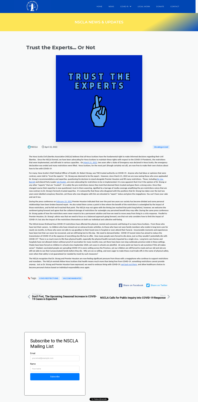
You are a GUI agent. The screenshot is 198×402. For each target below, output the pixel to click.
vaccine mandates (72, 279)
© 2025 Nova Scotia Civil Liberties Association (99, 399)
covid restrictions (49, 279)
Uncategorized (161, 147)
